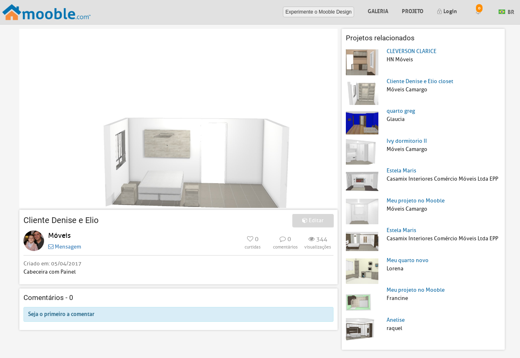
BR (506, 11)
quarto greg (401, 110)
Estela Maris (401, 170)
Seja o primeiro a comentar (61, 314)
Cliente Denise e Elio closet (420, 81)
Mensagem (64, 246)
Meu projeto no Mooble (416, 200)
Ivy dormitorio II (407, 140)
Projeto (412, 10)
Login (447, 10)
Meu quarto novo (408, 260)
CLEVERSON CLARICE (411, 51)
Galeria (378, 10)
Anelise (396, 319)
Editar (313, 220)
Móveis (59, 235)
